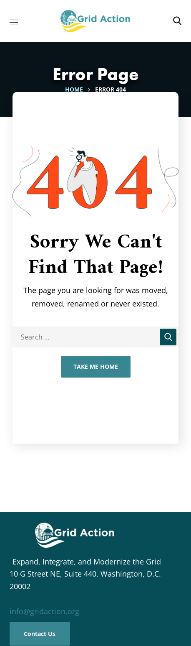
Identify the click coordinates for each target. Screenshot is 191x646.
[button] (177, 21)
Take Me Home (95, 366)
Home (74, 89)
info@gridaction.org (44, 611)
